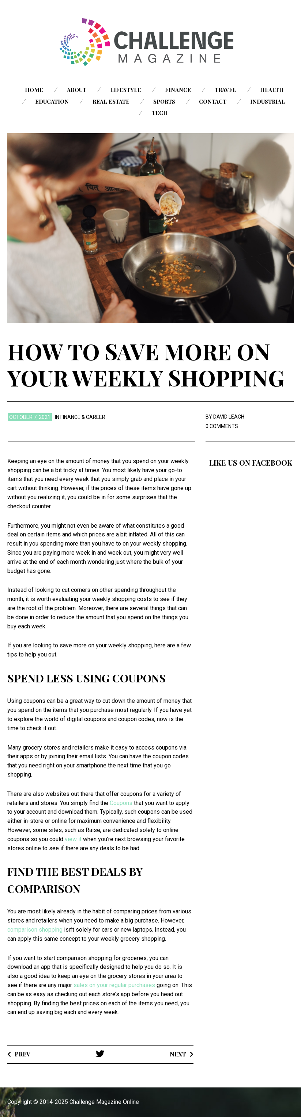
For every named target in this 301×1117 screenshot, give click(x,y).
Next (178, 1054)
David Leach (228, 417)
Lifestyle (125, 89)
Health (272, 89)
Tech (160, 112)
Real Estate (111, 101)
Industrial (267, 101)
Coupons (121, 803)
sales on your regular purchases (114, 985)
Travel (225, 89)
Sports (164, 101)
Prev (22, 1054)
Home (34, 89)
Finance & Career (82, 417)
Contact (212, 101)
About (76, 89)
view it (73, 839)
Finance (178, 89)
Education (52, 101)
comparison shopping (35, 929)
